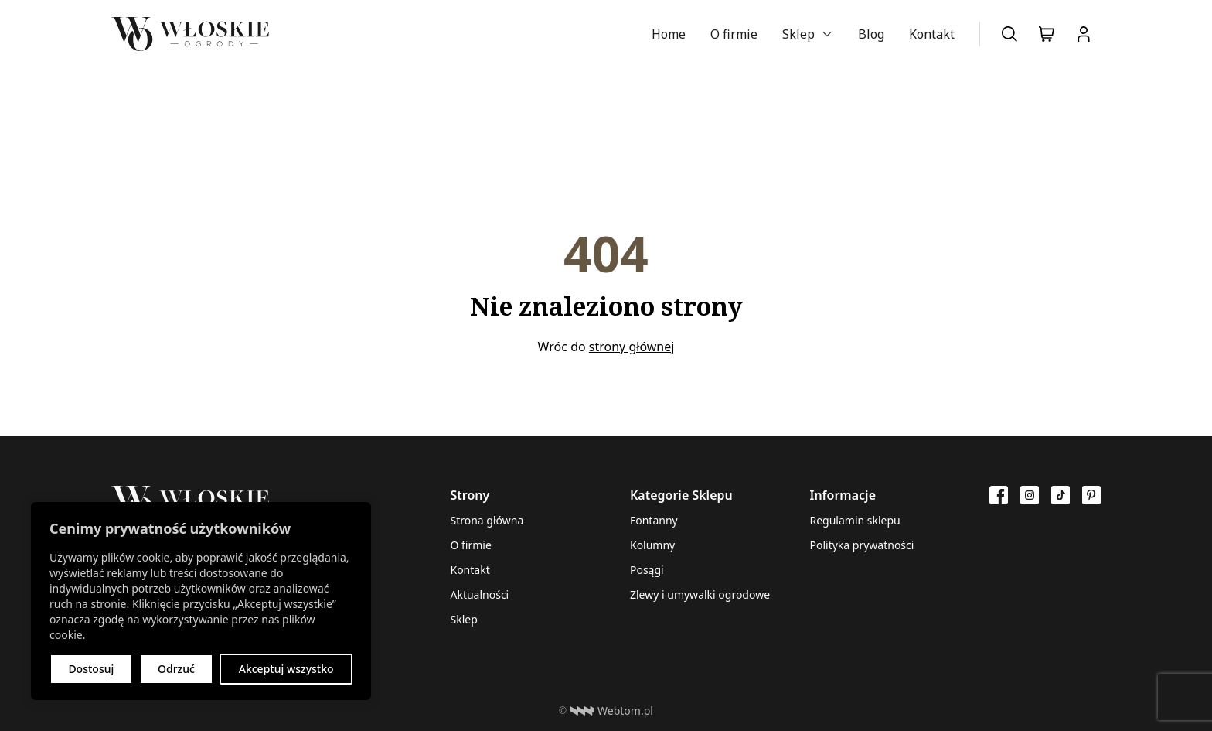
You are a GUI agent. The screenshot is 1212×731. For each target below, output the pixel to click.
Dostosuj (91, 668)
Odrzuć (176, 668)
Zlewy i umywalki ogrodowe (700, 594)
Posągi (647, 569)
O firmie (734, 34)
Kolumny (652, 545)
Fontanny (654, 520)
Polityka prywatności (861, 545)
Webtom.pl (611, 711)
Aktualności (479, 594)
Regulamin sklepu (854, 520)
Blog (871, 34)
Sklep (798, 34)
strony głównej (632, 346)
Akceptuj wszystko (286, 668)
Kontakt (932, 34)
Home (669, 34)
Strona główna (486, 520)
